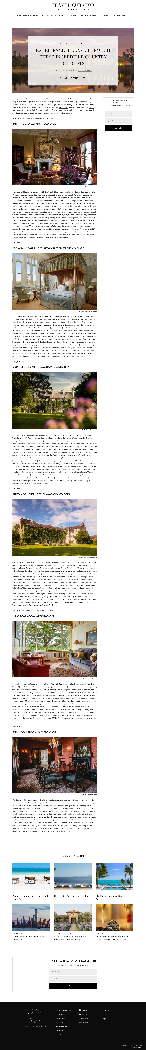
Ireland (32, 99)
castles (91, 107)
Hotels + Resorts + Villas (73, 44)
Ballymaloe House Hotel (35, 568)
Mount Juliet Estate (46, 435)
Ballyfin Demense (81, 192)
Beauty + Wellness (62, 1027)
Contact (105, 1014)
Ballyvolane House (31, 800)
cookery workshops (78, 602)
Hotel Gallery (60, 1035)
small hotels (63, 107)
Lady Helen (76, 475)
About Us (105, 1010)
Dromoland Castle (57, 316)
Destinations (17, 934)
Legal (104, 1018)
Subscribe (83, 1022)
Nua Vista (30, 701)
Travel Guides (60, 1018)
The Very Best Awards (63, 1039)
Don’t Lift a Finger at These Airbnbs (72, 896)
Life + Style (60, 1031)
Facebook (83, 1018)
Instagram (83, 1010)
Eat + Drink (100, 934)
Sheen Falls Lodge (57, 684)
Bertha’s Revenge (50, 817)
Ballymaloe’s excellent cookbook (41, 605)
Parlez (140, 1047)
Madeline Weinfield (85, 70)
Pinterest (83, 1014)
